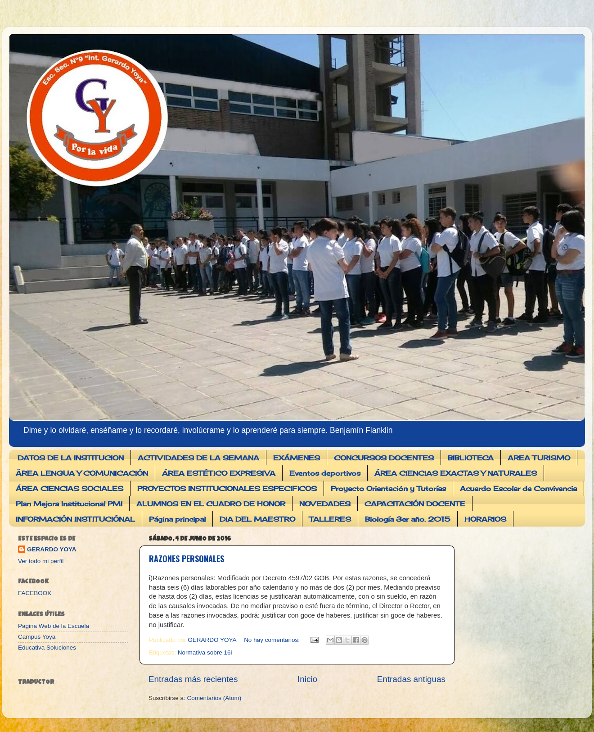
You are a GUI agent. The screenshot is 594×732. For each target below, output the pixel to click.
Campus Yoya (36, 636)
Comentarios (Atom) (214, 698)
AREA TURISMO (539, 458)
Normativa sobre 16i (205, 652)
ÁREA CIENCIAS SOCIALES (69, 488)
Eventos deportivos (324, 473)
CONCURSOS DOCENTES (384, 458)
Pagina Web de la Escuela (53, 626)
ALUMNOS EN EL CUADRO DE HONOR (210, 504)
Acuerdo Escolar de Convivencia (518, 488)
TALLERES (330, 519)
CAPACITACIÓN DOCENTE (414, 504)
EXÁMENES (296, 458)
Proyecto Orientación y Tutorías (388, 488)
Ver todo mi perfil (40, 561)
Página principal (177, 519)
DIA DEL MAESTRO (257, 519)
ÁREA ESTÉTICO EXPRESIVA (218, 473)
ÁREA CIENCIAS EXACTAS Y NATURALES (455, 473)
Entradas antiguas (411, 679)
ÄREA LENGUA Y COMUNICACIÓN (82, 473)
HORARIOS (485, 519)
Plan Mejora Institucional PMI (69, 504)
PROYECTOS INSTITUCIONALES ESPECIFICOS (227, 488)
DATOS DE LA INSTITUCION (71, 458)
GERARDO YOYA (51, 549)
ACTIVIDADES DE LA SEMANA (198, 458)
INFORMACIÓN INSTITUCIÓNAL (75, 519)
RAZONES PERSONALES (186, 558)
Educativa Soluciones (47, 647)
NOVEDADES (325, 504)
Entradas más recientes (193, 679)
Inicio (307, 679)
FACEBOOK (34, 593)
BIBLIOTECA (471, 458)
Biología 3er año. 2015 (407, 519)
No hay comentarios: (273, 640)
